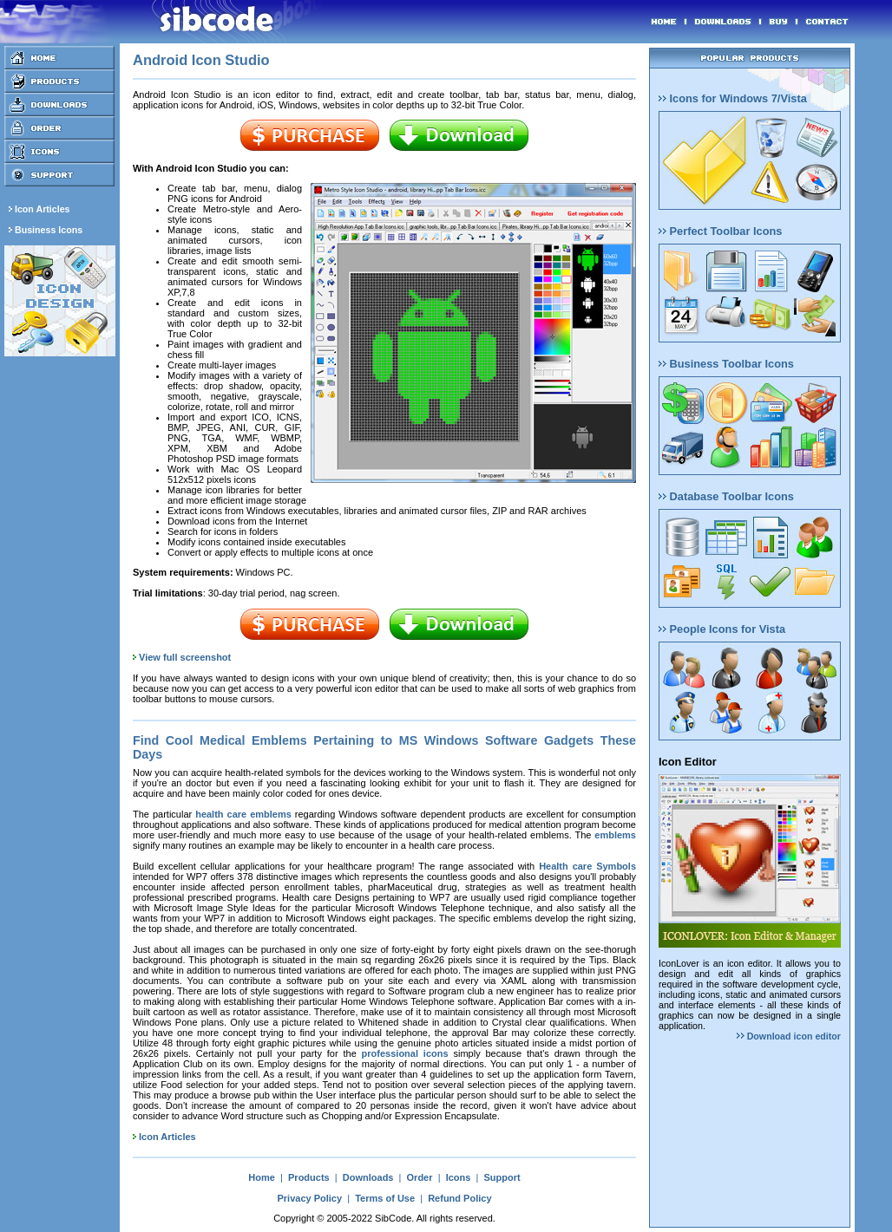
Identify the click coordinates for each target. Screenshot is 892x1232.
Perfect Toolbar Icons (720, 231)
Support (501, 1177)
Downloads (368, 1177)
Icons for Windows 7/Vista (733, 98)
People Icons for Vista (722, 629)
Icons (458, 1177)
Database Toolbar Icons (726, 496)
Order (420, 1177)
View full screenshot (185, 657)
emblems (615, 835)
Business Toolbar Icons (726, 363)
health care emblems (243, 814)
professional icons (405, 1053)
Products (309, 1177)
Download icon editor (789, 1036)
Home (261, 1177)
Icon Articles (167, 1136)
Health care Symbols (587, 866)
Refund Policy (459, 1198)
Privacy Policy (309, 1198)
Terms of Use (385, 1198)
